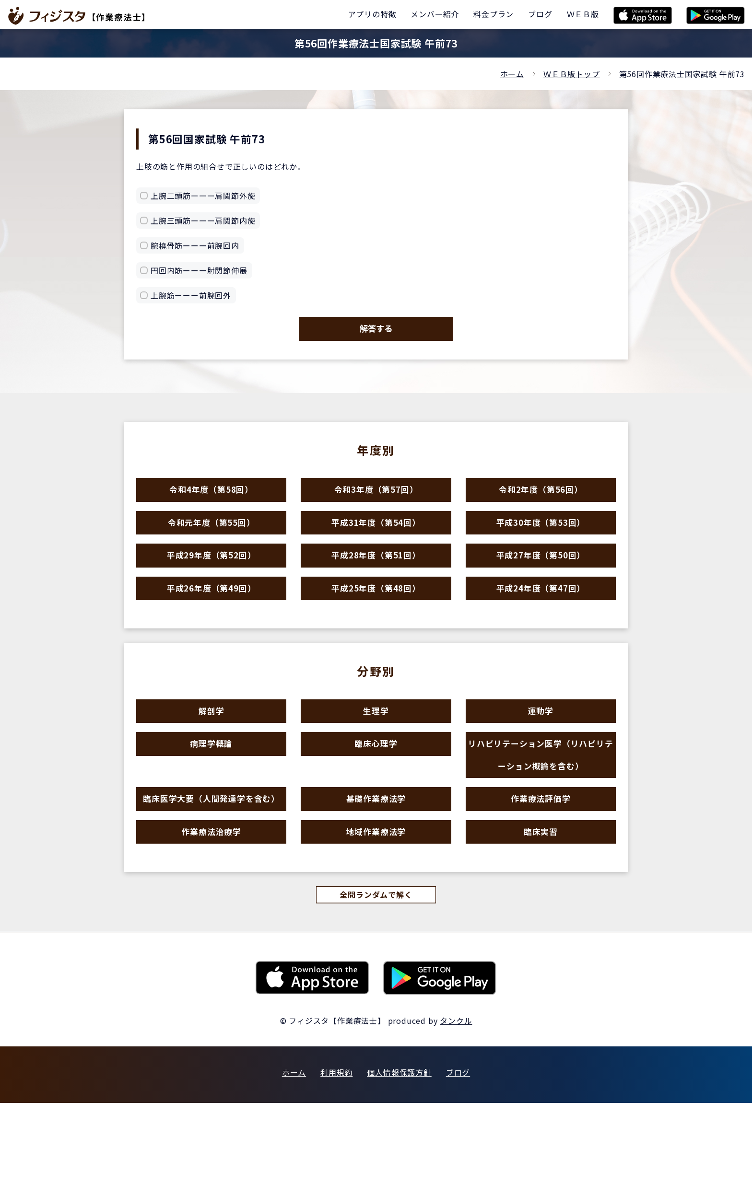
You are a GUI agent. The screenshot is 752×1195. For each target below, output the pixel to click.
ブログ (458, 1164)
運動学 (541, 760)
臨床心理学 (376, 801)
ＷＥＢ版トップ (571, 74)
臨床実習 (541, 916)
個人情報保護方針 (399, 1164)
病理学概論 (211, 801)
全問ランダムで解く (376, 985)
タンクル (456, 1112)
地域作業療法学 (376, 916)
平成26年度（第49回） (211, 628)
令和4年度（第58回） (211, 503)
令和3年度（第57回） (376, 503)
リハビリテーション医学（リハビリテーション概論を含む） (541, 817)
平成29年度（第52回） (211, 586)
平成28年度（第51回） (376, 586)
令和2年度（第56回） (540, 503)
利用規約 (336, 1164)
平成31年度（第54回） (376, 544)
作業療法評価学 (540, 874)
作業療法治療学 (211, 916)
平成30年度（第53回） (541, 544)
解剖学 (211, 760)
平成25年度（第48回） (376, 628)
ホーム (512, 74)
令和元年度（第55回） (211, 544)
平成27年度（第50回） (541, 586)
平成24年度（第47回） (541, 628)
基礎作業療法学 (376, 874)
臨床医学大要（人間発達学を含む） (211, 874)
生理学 (376, 760)
